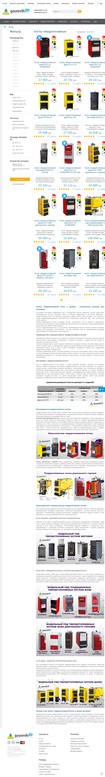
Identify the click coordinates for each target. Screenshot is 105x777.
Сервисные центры (77, 741)
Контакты (65, 3)
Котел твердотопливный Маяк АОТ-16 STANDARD (70, 223)
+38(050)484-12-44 (40, 10)
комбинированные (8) (19, 101)
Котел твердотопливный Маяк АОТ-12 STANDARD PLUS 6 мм (70, 170)
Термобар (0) (16, 60)
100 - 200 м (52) (17, 146)
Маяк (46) (15, 50)
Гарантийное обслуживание (49, 769)
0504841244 (15, 754)
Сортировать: (81, 32)
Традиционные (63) (18, 121)
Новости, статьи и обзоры (79, 746)
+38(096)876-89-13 (40, 12)
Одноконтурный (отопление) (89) (21, 169)
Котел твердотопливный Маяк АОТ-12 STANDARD (44, 64)
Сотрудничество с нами (47, 746)
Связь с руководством (47, 774)
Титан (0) (15, 63)
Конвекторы (62, 21)
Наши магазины (44, 744)
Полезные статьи (44, 3)
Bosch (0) (15, 76)
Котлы (6, 21)
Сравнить (53, 83)
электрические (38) (18, 107)
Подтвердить (20, 179)
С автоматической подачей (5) (20, 128)
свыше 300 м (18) (18, 153)
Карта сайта (43, 754)
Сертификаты (75, 749)
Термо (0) (15, 57)
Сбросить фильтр (17, 111)
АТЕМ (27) (16, 41)
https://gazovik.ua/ (50, 722)
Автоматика (85, 21)
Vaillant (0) (15, 86)
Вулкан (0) (16, 44)
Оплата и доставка (17, 3)
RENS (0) (15, 83)
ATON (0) (15, 67)
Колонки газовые (19, 21)
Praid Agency (17, 749)
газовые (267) (17, 97)
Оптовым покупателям (78, 744)
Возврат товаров (45, 767)
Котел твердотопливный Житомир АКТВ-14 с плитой (44, 170)
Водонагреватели (48, 21)
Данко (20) (16, 47)
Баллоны (74, 21)
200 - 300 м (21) (17, 149)
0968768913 (22, 754)
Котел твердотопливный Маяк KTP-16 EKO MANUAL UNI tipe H (44, 275)
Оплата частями (78, 3)
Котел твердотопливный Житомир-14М (70, 274)
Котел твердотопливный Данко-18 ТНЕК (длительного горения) (44, 223)
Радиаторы (33, 21)
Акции (56, 3)
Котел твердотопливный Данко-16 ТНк (70, 116)
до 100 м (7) (16, 143)
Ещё (95, 21)
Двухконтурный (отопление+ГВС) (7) (18, 164)
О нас (5, 3)
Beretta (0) (16, 73)
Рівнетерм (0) (16, 54)
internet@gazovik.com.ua (13, 755)
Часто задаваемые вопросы (49, 764)
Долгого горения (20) (19, 124)
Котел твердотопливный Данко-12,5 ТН (70, 63)
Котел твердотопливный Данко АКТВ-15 (44, 116)
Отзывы (91, 3)
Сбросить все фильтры (18, 184)
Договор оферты (76, 751)
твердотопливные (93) (19, 104)
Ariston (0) (15, 70)
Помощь (31, 3)
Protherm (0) (16, 80)
